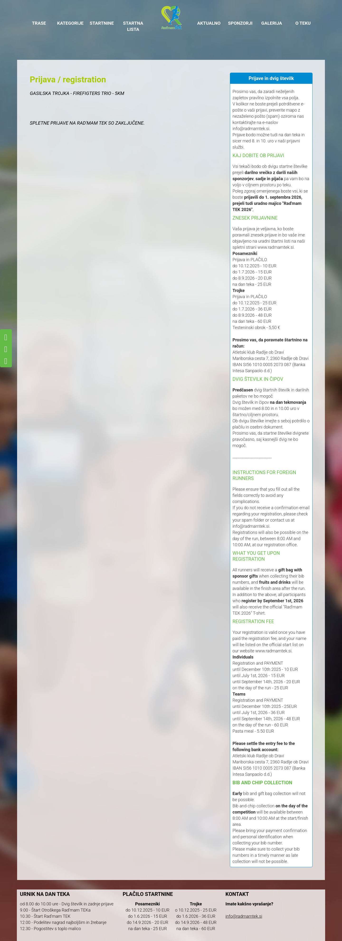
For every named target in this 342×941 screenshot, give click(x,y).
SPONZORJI (240, 23)
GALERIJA (271, 23)
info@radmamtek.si (243, 916)
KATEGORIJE (70, 23)
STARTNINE (102, 23)
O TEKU (303, 23)
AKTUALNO (209, 23)
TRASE (39, 23)
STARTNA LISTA (133, 26)
